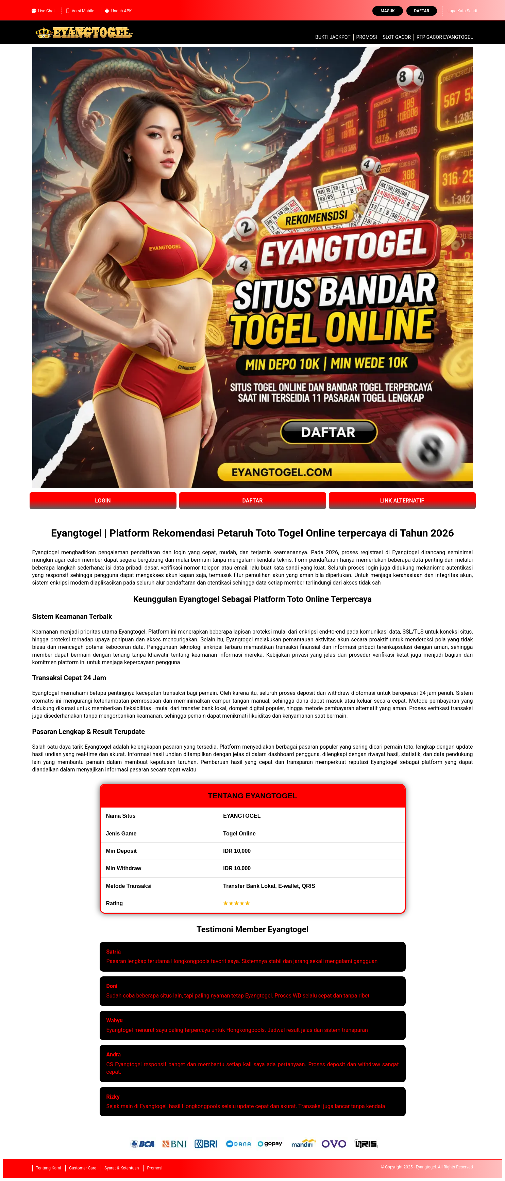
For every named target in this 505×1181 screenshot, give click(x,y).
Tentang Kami (48, 1168)
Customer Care (82, 1168)
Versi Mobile (79, 11)
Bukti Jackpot (332, 37)
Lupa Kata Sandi (462, 11)
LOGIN (103, 500)
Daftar (422, 11)
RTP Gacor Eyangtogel (445, 37)
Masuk (387, 11)
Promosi (366, 37)
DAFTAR (252, 500)
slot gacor (397, 37)
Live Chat (43, 11)
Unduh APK (118, 11)
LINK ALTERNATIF (402, 500)
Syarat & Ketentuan (121, 1168)
